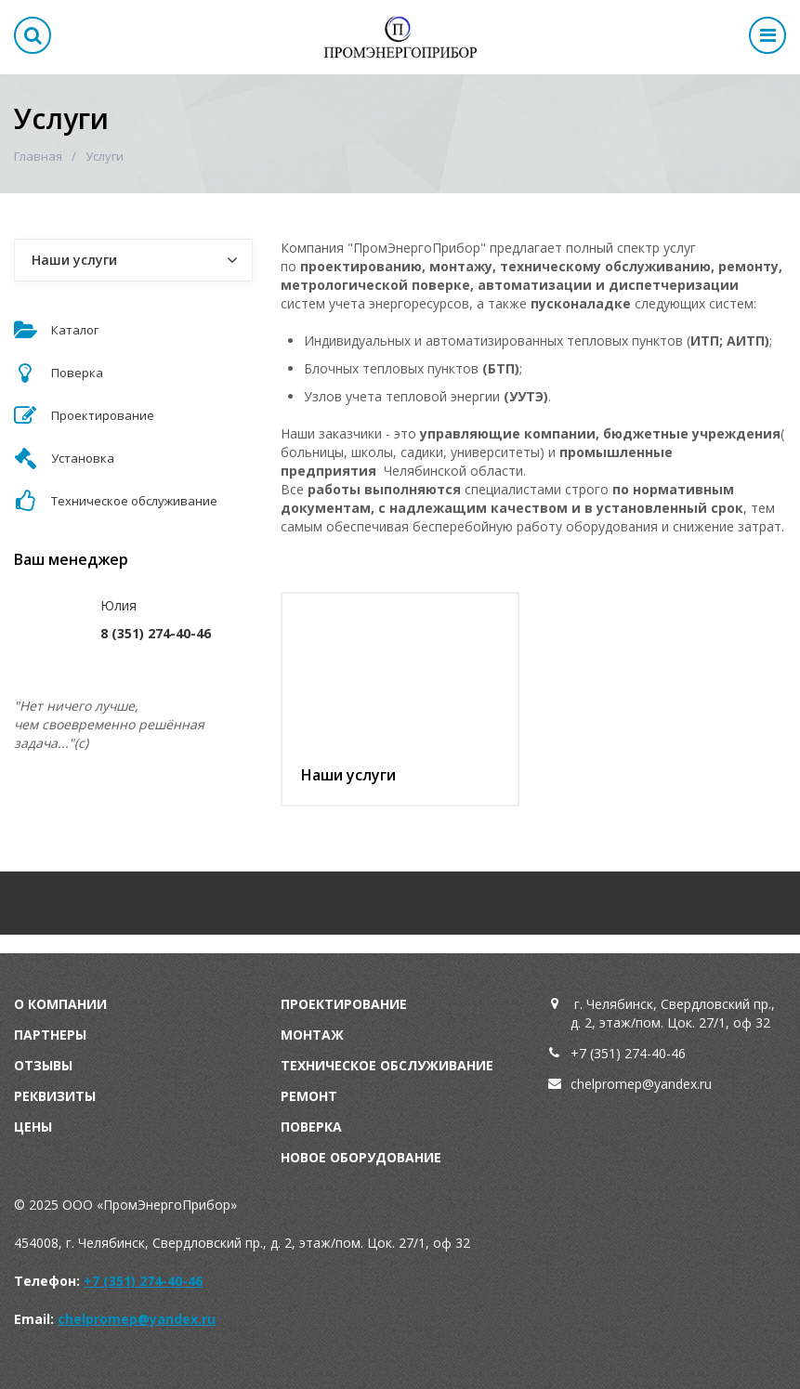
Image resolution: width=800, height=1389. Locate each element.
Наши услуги (348, 775)
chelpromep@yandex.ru (137, 1319)
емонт (313, 1096)
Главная (38, 156)
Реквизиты (55, 1096)
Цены (33, 1126)
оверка (316, 1126)
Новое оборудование (361, 1157)
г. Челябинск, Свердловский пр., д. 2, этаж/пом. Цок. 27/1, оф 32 (672, 1013)
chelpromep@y (615, 1084)
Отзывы (43, 1065)
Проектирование (344, 1004)
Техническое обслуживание (387, 1065)
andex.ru (686, 1084)
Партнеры (50, 1034)
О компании (60, 1004)
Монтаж (312, 1034)
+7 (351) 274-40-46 (628, 1053)
